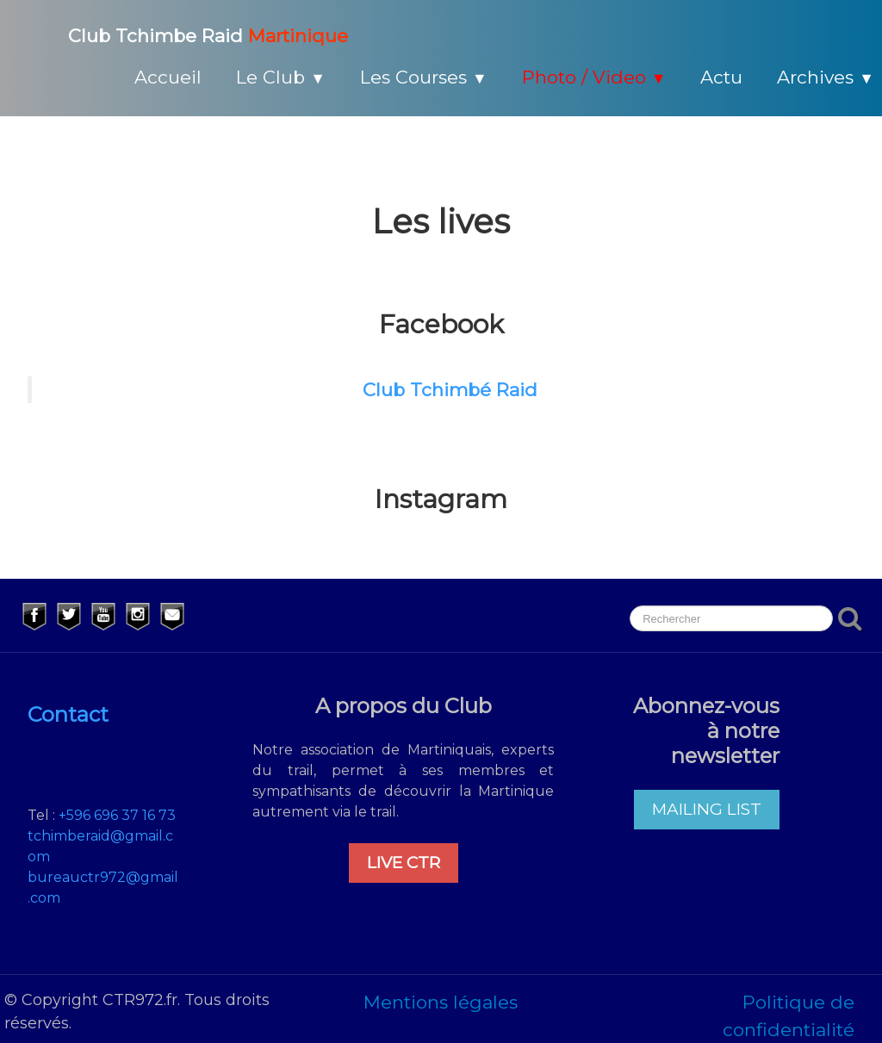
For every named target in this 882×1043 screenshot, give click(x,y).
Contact (68, 714)
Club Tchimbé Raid (450, 389)
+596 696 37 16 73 (117, 815)
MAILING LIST (706, 809)
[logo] (187, 33)
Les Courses (424, 77)
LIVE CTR (403, 862)
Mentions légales (440, 1002)
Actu (721, 77)
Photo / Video (594, 77)
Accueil (168, 77)
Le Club (281, 77)
